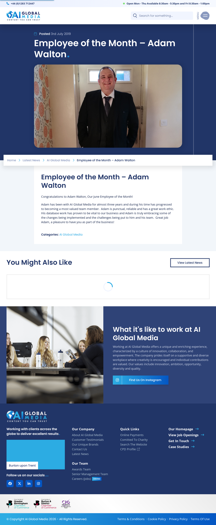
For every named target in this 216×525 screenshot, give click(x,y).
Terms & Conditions (131, 519)
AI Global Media (58, 160)
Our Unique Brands (85, 444)
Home (11, 160)
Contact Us (79, 449)
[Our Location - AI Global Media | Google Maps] (36, 454)
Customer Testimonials (88, 440)
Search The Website (133, 444)
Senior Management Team (90, 474)
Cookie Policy (157, 519)
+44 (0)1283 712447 (22, 3)
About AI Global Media (87, 435)
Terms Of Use (200, 519)
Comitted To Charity (134, 440)
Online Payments (132, 435)
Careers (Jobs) (81, 479)
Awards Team (81, 469)
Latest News (31, 160)
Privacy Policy (178, 519)
